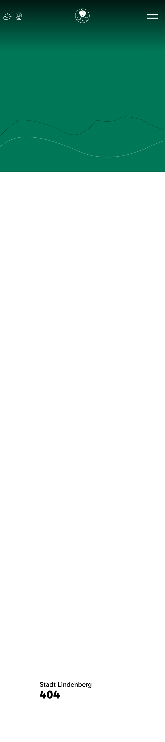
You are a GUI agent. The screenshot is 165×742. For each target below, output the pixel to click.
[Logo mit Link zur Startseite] (82, 16)
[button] (152, 16)
